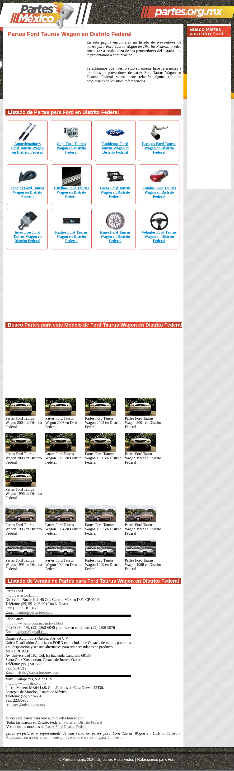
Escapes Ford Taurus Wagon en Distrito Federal (159, 148)
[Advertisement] (46, 72)
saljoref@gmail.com (32, 632)
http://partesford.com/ (21, 595)
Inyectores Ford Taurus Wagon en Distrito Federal (27, 236)
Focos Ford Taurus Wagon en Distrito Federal (115, 192)
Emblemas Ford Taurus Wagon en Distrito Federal (115, 148)
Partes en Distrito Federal (82, 722)
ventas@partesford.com (35, 612)
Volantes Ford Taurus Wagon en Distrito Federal (159, 236)
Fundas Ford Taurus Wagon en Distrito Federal (159, 192)
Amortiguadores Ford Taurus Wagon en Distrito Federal (27, 148)
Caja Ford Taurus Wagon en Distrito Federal (71, 148)
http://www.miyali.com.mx (26, 683)
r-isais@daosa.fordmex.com (38, 672)
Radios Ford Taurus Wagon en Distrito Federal (71, 236)
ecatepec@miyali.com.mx (25, 705)
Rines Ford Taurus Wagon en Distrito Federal (115, 236)
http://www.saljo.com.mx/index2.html (34, 623)
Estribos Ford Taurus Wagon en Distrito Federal (71, 192)
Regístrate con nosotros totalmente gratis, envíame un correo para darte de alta (65, 738)
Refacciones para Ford (156, 760)
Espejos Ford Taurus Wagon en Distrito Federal (27, 192)
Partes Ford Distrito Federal (66, 727)
